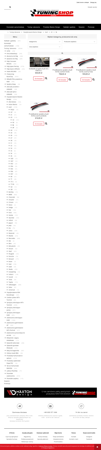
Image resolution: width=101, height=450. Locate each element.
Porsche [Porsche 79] (11, 256)
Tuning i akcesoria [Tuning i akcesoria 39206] (10, 48)
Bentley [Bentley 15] (11, 192)
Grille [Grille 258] (8, 51)
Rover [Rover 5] (10, 261)
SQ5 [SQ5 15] (12, 158)
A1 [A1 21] (11, 115)
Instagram (89, 437)
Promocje (7, 383)
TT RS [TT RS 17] (12, 184)
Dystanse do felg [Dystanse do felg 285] (12, 59)
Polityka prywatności (27, 439)
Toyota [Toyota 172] (11, 282)
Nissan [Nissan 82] (11, 249)
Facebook (89, 439)
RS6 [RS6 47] (12, 171)
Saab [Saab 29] (10, 267)
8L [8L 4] (13, 125)
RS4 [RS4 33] (12, 166)
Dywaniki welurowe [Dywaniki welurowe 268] (13, 343)
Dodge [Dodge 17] (11, 207)
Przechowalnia (58, 442)
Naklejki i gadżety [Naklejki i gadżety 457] (10, 41)
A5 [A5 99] (11, 133)
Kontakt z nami (73, 439)
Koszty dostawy (42, 437)
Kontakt (73, 437)
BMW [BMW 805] (10, 194)
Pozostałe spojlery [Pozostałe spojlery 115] (12, 378)
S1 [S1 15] (11, 143)
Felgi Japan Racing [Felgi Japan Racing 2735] (13, 66)
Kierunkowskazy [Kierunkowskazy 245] (12, 53)
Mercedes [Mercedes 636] (12, 238)
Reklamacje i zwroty (27, 442)
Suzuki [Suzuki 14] (11, 277)
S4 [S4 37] (11, 148)
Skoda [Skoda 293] (11, 269)
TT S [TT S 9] (12, 182)
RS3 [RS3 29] (12, 164)
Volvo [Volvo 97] (10, 287)
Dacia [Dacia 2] (10, 205)
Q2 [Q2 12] (11, 187)
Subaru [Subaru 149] (11, 274)
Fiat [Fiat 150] (10, 210)
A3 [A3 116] (11, 117)
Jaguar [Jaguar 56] (11, 223)
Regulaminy (27, 437)
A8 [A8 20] (11, 140)
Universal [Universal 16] (12, 290)
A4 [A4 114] (11, 130)
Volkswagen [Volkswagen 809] (12, 285)
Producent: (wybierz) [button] (70, 41)
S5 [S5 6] (11, 151)
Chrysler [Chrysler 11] (11, 200)
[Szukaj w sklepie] (6, 7)
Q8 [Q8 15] (11, 189)
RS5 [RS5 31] (12, 169)
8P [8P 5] (13, 128)
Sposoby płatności (42, 439)
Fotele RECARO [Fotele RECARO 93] (11, 71)
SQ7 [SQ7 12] (12, 161)
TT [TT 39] (11, 179)
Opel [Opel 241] (10, 251)
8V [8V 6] (13, 122)
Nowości (7, 381)
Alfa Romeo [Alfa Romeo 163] (12, 102)
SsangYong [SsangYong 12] (12, 272)
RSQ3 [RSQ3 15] (12, 110)
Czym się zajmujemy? (12, 437)
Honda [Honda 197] (11, 215)
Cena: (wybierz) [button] (33, 47)
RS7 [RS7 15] (12, 174)
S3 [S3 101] (13, 120)
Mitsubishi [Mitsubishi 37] (12, 246)
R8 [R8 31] (11, 176)
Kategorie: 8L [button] (33, 41)
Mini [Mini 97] (10, 243)
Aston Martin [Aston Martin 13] (13, 104)
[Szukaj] (10, 7)
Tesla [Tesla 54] (10, 279)
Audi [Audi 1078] (10, 107)
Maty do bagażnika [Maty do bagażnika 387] (13, 350)
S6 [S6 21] (11, 153)
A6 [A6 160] (11, 135)
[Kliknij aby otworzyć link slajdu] (50, 393)
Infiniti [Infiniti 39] (11, 220)
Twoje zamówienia (58, 437)
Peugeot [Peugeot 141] (11, 254)
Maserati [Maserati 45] (11, 233)
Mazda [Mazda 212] (11, 236)
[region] (50, 393)
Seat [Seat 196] (10, 264)
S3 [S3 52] (11, 146)
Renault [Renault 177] (11, 259)
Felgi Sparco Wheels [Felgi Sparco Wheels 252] (13, 69)
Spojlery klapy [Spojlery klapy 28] (11, 84)
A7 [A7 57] (11, 138)
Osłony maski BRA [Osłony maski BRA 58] (12, 353)
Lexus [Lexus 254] (10, 231)
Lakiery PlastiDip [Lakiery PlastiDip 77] (12, 371)
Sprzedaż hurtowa (12, 439)
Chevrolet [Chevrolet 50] (12, 197)
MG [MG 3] (10, 241)
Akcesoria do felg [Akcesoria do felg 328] (12, 56)
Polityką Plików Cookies (45, 446)
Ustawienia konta (58, 439)
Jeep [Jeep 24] (10, 225)
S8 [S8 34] (11, 156)
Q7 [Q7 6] (11, 112)
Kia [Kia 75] (10, 228)
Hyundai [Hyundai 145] (11, 218)
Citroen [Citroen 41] (11, 202)
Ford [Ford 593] (10, 213)
